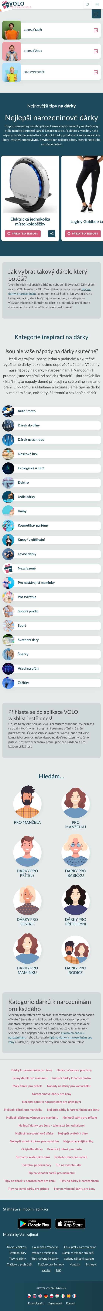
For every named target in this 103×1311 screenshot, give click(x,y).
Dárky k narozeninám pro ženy (31, 1070)
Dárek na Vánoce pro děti (77, 1253)
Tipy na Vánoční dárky (45, 1258)
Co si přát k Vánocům (45, 1247)
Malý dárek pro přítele (27, 1086)
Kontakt (70, 1303)
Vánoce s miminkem (44, 1253)
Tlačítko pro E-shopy (51, 1264)
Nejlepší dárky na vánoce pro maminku (32, 1117)
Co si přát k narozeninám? (80, 1247)
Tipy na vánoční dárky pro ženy (74, 1188)
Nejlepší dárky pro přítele (80, 1117)
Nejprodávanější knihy (78, 1141)
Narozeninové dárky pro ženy (51, 1094)
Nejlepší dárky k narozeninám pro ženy (73, 1109)
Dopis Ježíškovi (17, 1247)
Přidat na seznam (25, 233)
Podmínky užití (36, 1303)
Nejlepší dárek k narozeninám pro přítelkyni (51, 1101)
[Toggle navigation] (97, 5)
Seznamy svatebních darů (33, 1157)
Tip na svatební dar (68, 1165)
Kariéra (46, 1270)
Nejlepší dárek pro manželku (23, 1109)
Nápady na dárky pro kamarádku (69, 1086)
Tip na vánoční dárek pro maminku (51, 1173)
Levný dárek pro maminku (29, 1078)
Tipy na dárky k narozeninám (79, 1180)
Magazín (75, 1264)
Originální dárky (32, 1149)
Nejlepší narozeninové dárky (34, 1133)
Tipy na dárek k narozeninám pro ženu (30, 1180)
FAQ (58, 1270)
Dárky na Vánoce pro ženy (74, 1070)
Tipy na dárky (17, 1258)
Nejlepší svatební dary (73, 1133)
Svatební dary (18, 1253)
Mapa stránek (55, 1303)
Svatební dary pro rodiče (70, 1157)
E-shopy (91, 1264)
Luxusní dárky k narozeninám (71, 1078)
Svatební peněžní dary (36, 1165)
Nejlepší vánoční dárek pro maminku (34, 1141)
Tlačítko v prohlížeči (19, 1264)
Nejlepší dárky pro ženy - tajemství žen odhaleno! (52, 1125)
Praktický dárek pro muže (64, 1149)
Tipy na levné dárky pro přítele (28, 1188)
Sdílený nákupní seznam (79, 1258)
